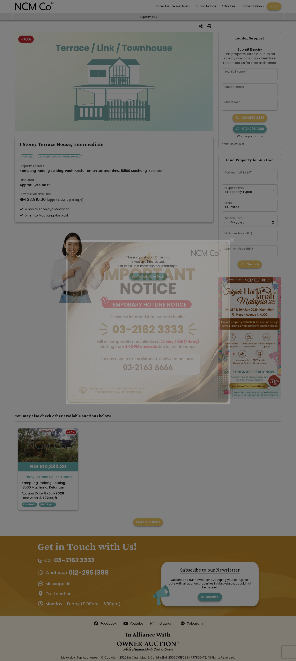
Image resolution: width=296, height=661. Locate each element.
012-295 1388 (250, 128)
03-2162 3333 (249, 117)
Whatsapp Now (148, 276)
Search (249, 264)
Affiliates (228, 6)
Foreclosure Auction (172, 6)
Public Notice (205, 6)
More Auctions (148, 522)
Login (274, 6)
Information (252, 6)
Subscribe (210, 597)
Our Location (58, 593)
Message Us (57, 583)
